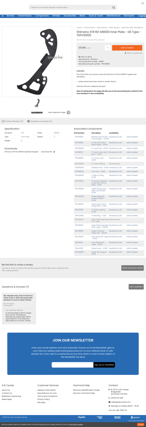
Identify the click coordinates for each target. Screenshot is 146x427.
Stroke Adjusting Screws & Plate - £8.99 (97, 198)
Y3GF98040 (79, 167)
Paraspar (141, 421)
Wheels (56, 15)
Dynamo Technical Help (84, 393)
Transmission (25, 15)
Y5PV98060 (79, 175)
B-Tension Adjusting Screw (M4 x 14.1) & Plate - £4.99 (99, 183)
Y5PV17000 (79, 210)
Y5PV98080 (79, 189)
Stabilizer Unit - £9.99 (99, 167)
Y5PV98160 (79, 231)
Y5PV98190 (79, 158)
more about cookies (76, 424)
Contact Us (7, 393)
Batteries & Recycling (11, 396)
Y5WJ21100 (79, 248)
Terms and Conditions (47, 396)
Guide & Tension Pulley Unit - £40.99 (99, 232)
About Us (6, 390)
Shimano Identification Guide (86, 390)
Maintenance (113, 15)
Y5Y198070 (79, 152)
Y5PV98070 (79, 181)
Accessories (70, 15)
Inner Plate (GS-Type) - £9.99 (100, 238)
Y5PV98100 (79, 204)
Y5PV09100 (79, 237)
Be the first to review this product (90, 40)
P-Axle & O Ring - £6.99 (98, 176)
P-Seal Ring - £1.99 (98, 215)
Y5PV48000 (79, 252)
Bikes (82, 15)
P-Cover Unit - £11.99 (99, 148)
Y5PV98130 (79, 225)
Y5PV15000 (79, 142)
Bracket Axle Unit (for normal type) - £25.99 (100, 138)
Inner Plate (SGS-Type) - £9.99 (98, 243)
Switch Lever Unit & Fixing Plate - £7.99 (98, 205)
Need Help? (7, 399)
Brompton (129, 15)
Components (42, 15)
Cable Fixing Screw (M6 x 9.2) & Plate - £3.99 (99, 191)
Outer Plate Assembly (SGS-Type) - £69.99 (99, 226)
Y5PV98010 (79, 137)
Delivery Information (46, 390)
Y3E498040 (79, 171)
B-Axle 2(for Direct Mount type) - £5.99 (99, 143)
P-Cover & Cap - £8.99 (98, 159)
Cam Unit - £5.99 (98, 171)
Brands (10, 15)
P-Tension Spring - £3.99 (98, 211)
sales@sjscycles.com (121, 402)
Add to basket (132, 137)
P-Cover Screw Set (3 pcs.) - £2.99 (99, 153)
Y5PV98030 (79, 148)
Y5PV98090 (79, 196)
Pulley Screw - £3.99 (99, 248)
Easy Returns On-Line (47, 393)
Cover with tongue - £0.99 (99, 253)
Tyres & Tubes (96, 15)
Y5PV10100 (79, 242)
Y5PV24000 (79, 215)
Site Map (41, 402)
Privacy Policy (43, 399)
